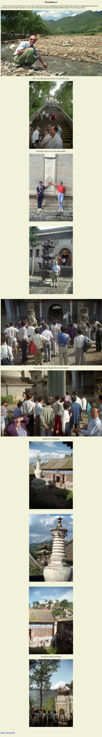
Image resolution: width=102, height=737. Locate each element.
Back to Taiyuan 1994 (8, 733)
